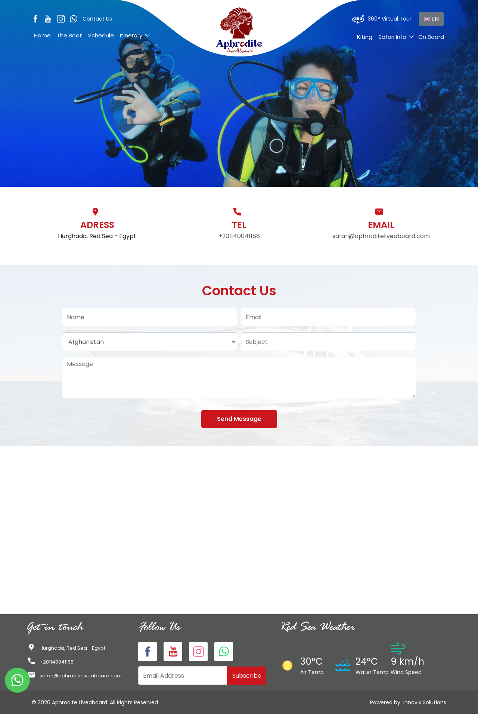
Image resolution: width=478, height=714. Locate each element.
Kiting (364, 37)
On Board (431, 37)
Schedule (101, 35)
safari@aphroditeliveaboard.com (381, 236)
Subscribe (246, 675)
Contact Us (97, 18)
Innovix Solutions (424, 702)
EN (431, 19)
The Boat (69, 35)
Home (42, 35)
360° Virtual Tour (382, 19)
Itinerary (131, 35)
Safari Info (392, 37)
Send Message (239, 419)
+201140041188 (239, 236)
